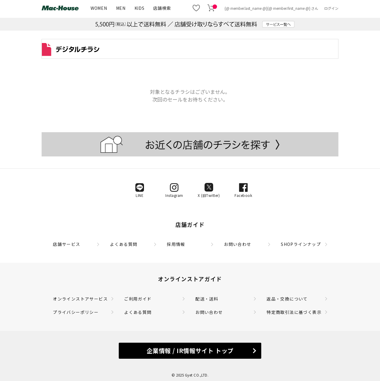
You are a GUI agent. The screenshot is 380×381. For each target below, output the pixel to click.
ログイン (331, 8)
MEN (121, 8)
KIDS (139, 8)
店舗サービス (66, 244)
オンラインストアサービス (80, 299)
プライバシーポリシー (76, 312)
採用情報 (176, 244)
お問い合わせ (237, 244)
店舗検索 (162, 8)
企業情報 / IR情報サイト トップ (190, 350)
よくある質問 (123, 244)
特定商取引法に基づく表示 (294, 312)
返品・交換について (287, 299)
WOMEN (99, 8)
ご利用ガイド (137, 299)
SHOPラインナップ (301, 244)
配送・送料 (206, 299)
